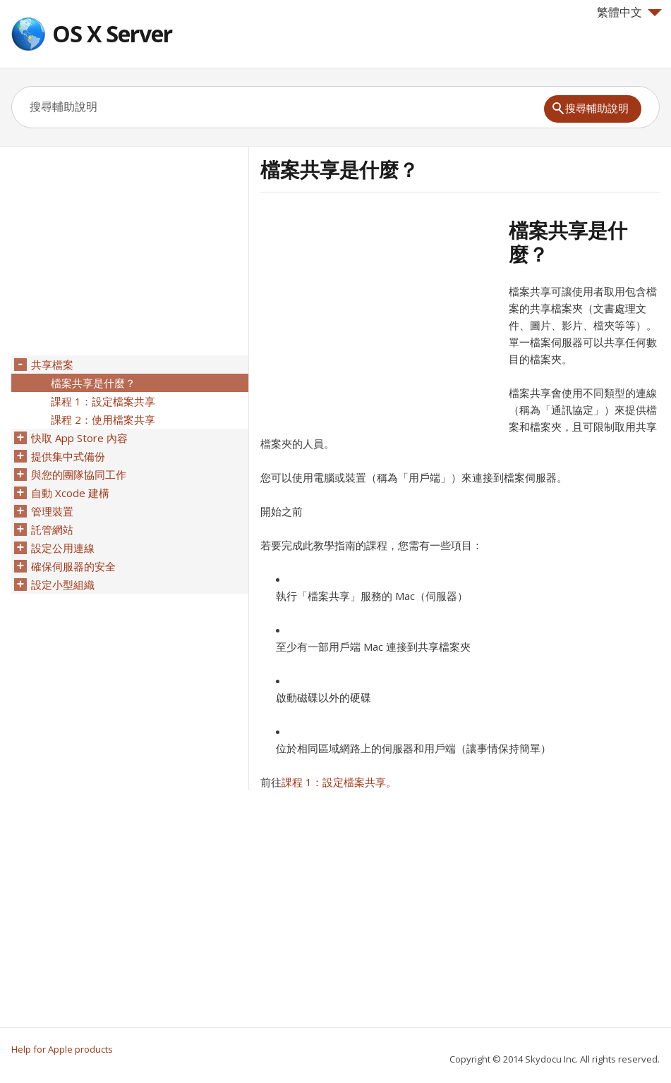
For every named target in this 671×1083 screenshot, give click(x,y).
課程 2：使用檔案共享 (103, 419)
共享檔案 (52, 364)
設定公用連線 (63, 548)
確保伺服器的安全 (73, 566)
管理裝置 (52, 511)
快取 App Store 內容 (79, 438)
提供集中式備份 (68, 456)
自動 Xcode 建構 (70, 493)
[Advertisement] (378, 316)
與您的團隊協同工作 (78, 474)
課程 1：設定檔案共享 (334, 782)
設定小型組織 (63, 584)
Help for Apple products (62, 1049)
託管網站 (52, 529)
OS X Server (112, 33)
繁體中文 (629, 12)
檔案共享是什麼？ (93, 383)
